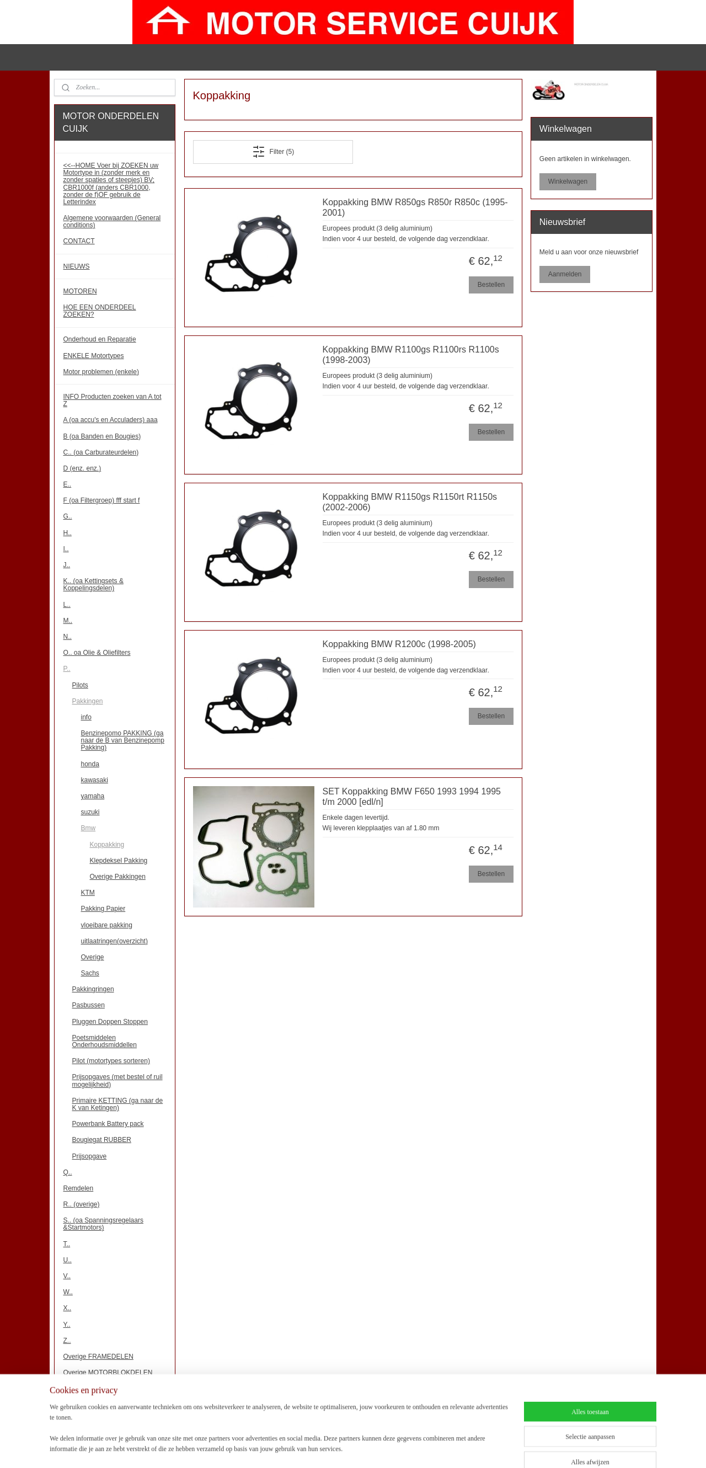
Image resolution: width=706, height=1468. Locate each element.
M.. (68, 620)
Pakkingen (87, 701)
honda (90, 764)
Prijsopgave (89, 1156)
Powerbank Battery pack (108, 1124)
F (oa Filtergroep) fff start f (101, 500)
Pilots (80, 685)
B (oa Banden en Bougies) (102, 436)
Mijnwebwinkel (484, 1447)
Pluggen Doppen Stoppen (110, 1022)
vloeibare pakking (106, 925)
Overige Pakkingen (118, 876)
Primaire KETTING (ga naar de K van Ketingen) (117, 1104)
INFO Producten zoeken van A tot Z (112, 400)
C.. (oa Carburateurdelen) (101, 452)
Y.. (67, 1324)
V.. (67, 1276)
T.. (67, 1244)
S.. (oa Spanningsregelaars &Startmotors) (103, 1223)
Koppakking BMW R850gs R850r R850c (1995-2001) (414, 207)
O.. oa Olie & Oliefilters (97, 652)
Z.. (67, 1340)
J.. (67, 565)
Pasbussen (88, 1005)
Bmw (88, 828)
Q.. (67, 1172)
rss (363, 1447)
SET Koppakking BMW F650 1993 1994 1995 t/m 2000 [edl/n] (411, 797)
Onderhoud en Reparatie (99, 339)
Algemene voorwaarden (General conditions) (112, 221)
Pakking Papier (103, 908)
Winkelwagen (567, 181)
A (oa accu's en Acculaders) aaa (110, 420)
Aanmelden (565, 274)
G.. (67, 516)
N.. (67, 636)
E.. (67, 484)
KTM (88, 892)
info (86, 717)
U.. (67, 1260)
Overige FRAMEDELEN (98, 1356)
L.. (67, 604)
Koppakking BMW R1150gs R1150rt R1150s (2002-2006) (409, 502)
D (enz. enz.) (82, 468)
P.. (67, 668)
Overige (92, 957)
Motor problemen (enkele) (101, 372)
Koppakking (107, 844)
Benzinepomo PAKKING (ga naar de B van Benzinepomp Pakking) (122, 740)
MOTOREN (80, 291)
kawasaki (94, 780)
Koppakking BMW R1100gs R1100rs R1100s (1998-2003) (410, 355)
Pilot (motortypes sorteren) (111, 1061)
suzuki (90, 812)
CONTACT (79, 241)
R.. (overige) (81, 1204)
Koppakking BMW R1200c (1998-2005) (398, 644)
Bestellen (490, 285)
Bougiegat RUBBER (101, 1140)
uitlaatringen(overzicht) (114, 941)
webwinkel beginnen (399, 1447)
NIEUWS (76, 266)
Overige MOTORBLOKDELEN (108, 1372)
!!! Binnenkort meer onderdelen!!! (111, 1402)
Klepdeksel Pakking (119, 860)
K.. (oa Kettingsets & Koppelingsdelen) (93, 584)
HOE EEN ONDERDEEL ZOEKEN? (99, 310)
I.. (66, 549)
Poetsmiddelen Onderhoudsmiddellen (104, 1041)
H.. (67, 533)
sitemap (343, 1447)
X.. (67, 1308)
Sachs (90, 973)
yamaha (93, 796)
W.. (68, 1292)
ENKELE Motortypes (93, 356)
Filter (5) (273, 151)
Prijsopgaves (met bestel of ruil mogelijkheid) (117, 1080)
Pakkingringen (93, 989)
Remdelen (78, 1188)
